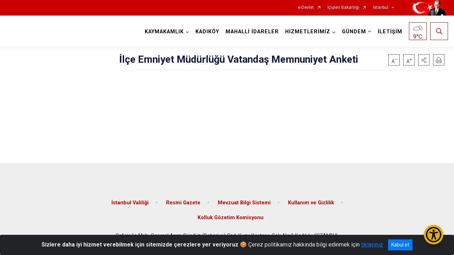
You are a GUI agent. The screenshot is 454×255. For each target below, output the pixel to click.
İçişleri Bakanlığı (343, 7)
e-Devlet (306, 7)
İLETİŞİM (390, 32)
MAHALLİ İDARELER (252, 32)
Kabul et (400, 245)
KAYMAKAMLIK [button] (164, 32)
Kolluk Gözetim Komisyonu (231, 218)
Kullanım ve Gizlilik (311, 203)
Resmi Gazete (183, 203)
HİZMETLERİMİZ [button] (307, 32)
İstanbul (380, 7)
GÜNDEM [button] (354, 32)
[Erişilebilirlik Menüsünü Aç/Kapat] (433, 234)
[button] (424, 60)
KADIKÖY (207, 32)
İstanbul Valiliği (130, 203)
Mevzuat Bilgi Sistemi (244, 203)
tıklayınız (372, 244)
